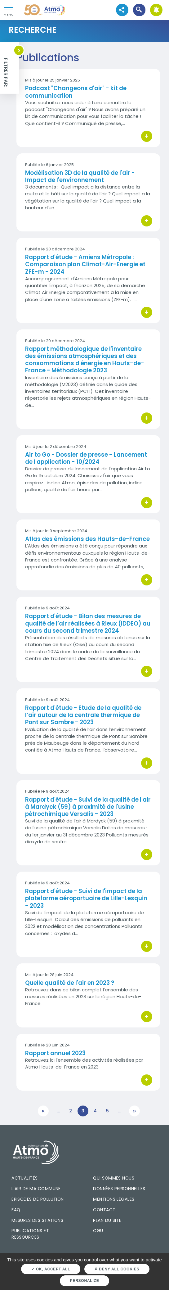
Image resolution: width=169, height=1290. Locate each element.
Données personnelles (119, 1188)
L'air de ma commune (36, 1188)
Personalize (84, 1280)
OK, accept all (50, 1269)
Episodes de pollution (37, 1199)
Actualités (24, 1178)
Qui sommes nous (113, 1178)
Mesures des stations (37, 1220)
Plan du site (107, 1220)
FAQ (15, 1210)
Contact (104, 1210)
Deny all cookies (116, 1269)
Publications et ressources (30, 1233)
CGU (98, 1230)
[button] (139, 10)
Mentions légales (113, 1199)
